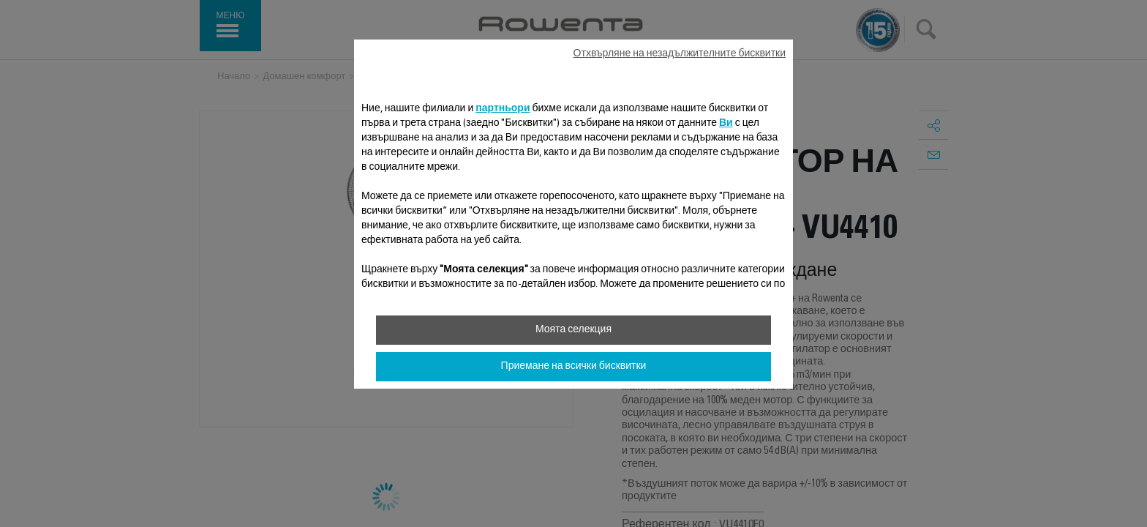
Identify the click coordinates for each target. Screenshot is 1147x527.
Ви (726, 124)
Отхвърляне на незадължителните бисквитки (680, 54)
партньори (502, 109)
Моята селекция (573, 330)
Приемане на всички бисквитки (574, 367)
